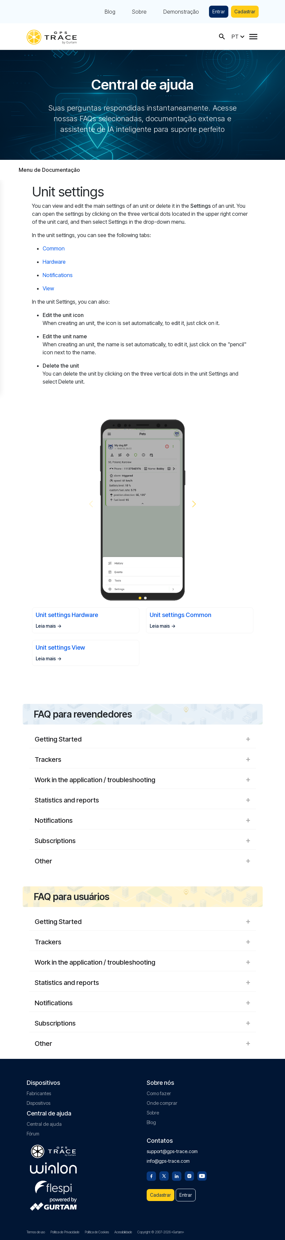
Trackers (143, 759)
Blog (110, 11)
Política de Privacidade (64, 1232)
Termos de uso (36, 1232)
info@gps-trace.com (168, 1161)
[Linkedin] (176, 1175)
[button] (194, 504)
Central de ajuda (44, 1124)
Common (54, 248)
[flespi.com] (53, 1186)
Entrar (218, 11)
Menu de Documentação (49, 169)
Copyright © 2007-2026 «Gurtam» (160, 1232)
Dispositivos (38, 1103)
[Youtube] (202, 1175)
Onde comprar (162, 1103)
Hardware (54, 261)
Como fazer (159, 1093)
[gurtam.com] (53, 1168)
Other (143, 861)
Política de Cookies (97, 1232)
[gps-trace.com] (52, 36)
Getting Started (143, 739)
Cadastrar (244, 11)
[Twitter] (164, 1175)
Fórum (33, 1133)
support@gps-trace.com (172, 1151)
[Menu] (253, 36)
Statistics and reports (143, 800)
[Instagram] (189, 1175)
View (48, 288)
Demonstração (181, 11)
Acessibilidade (123, 1232)
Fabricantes (39, 1093)
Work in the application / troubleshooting (143, 779)
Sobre (139, 11)
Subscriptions (143, 840)
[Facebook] (151, 1175)
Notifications (58, 275)
